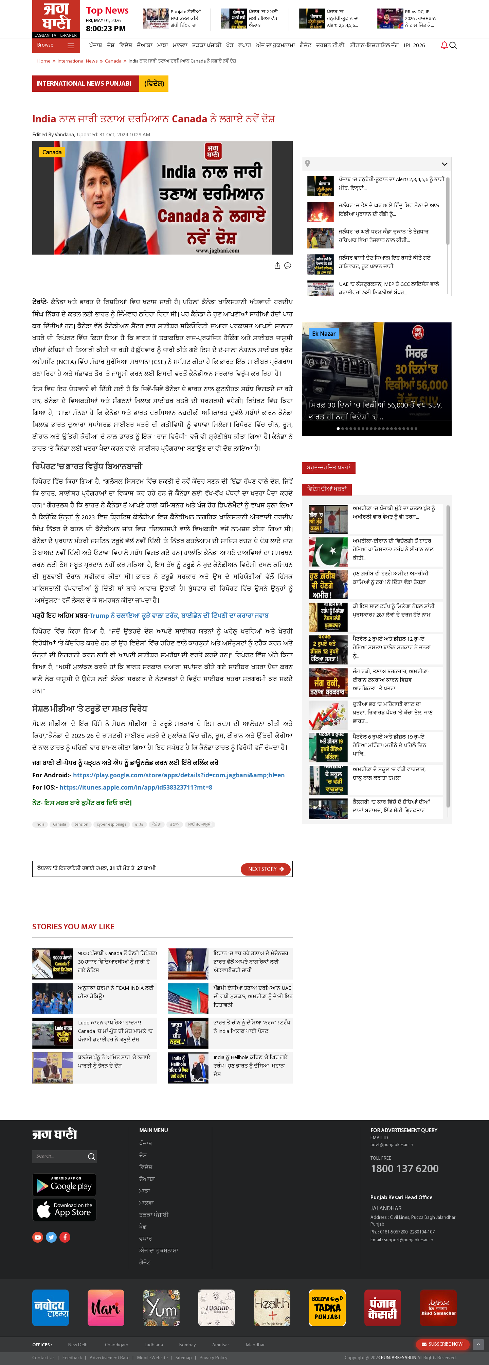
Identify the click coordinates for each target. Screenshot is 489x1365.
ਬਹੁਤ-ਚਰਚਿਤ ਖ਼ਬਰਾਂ (328, 468)
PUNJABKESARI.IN (398, 1358)
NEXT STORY (266, 869)
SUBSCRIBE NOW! (443, 1344)
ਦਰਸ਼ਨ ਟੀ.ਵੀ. (330, 46)
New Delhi (78, 1345)
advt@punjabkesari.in (391, 1144)
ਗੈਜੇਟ (305, 46)
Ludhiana (154, 1345)
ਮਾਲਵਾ (180, 46)
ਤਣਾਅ (175, 824)
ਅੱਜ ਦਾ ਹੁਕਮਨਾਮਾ (275, 46)
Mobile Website (152, 1358)
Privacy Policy (214, 1358)
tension (81, 824)
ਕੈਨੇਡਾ (156, 824)
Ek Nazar (324, 334)
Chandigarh (116, 1345)
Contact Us (43, 1358)
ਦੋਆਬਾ (144, 46)
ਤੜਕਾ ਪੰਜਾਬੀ (206, 46)
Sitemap (184, 1358)
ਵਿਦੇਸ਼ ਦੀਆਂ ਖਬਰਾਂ (327, 489)
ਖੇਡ (230, 46)
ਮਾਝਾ (162, 46)
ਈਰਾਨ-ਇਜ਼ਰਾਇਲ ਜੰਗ (374, 46)
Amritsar (220, 1345)
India (40, 824)
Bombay (187, 1345)
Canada (51, 153)
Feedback (72, 1358)
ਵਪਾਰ (244, 46)
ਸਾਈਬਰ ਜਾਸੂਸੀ (200, 824)
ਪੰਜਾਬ (95, 46)
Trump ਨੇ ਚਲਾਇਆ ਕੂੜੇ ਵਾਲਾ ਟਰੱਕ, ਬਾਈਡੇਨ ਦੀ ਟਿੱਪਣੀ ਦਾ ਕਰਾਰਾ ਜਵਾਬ (179, 616)
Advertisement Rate (109, 1358)
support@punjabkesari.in (408, 1240)
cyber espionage (112, 824)
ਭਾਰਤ (139, 824)
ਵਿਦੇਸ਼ (125, 46)
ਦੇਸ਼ (110, 46)
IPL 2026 (414, 46)
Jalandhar (255, 1345)
